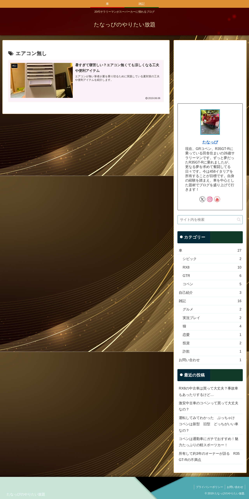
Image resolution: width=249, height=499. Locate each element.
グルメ (212, 309)
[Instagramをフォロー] (210, 199)
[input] (210, 219)
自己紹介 (210, 292)
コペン (212, 284)
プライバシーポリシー (209, 487)
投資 (212, 343)
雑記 (210, 301)
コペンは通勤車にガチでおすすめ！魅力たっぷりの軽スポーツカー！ (208, 442)
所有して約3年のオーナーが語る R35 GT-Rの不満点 (209, 457)
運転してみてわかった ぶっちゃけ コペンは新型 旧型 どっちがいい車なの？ (208, 424)
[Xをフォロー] (202, 199)
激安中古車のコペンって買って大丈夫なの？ (208, 406)
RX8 (212, 267)
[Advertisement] (210, 71)
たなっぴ (210, 142)
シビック (212, 259)
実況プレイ (212, 318)
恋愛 (212, 335)
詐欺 (212, 351)
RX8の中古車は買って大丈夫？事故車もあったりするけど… (208, 391)
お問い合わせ (210, 360)
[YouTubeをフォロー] (217, 199)
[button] (238, 219)
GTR (212, 276)
